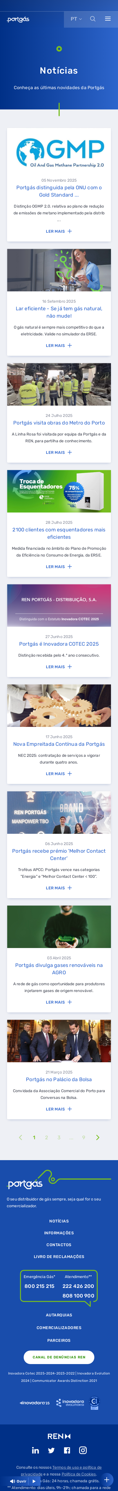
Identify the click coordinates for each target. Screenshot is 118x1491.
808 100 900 (78, 1296)
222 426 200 (78, 1286)
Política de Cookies (79, 1474)
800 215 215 (39, 1286)
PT (74, 19)
